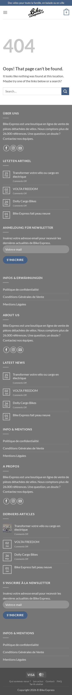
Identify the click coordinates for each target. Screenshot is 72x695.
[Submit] (65, 91)
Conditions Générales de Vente (23, 297)
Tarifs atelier (36, 684)
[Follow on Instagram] (13, 148)
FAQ (59, 681)
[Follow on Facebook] (6, 148)
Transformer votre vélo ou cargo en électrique (36, 174)
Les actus (38, 681)
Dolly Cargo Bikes (24, 201)
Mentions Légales (14, 304)
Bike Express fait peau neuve (31, 213)
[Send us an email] (20, 148)
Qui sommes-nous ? (20, 681)
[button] (5, 12)
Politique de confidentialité (21, 289)
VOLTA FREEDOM (25, 189)
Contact (50, 681)
